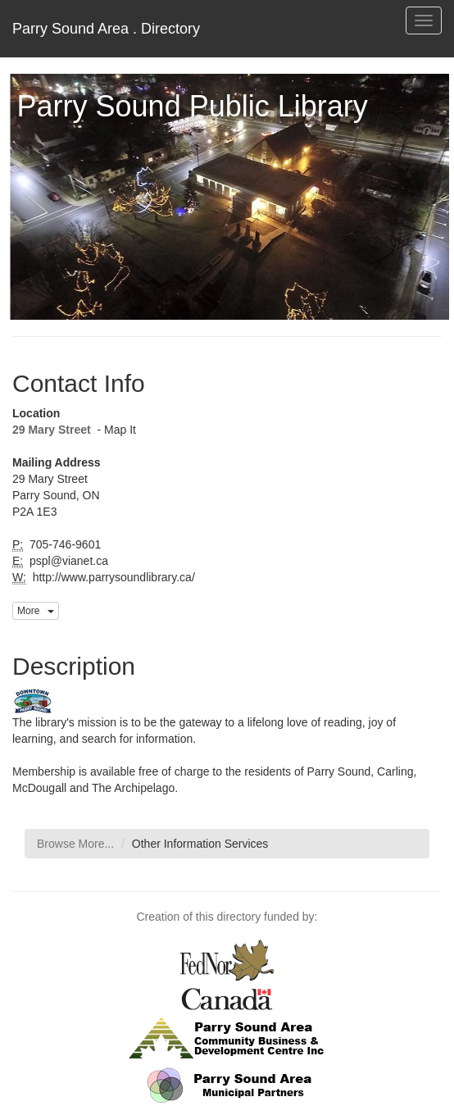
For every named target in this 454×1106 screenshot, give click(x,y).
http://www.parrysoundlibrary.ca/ (112, 577)
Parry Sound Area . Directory (106, 28)
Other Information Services (200, 843)
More (35, 611)
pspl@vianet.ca (67, 560)
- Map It (115, 429)
